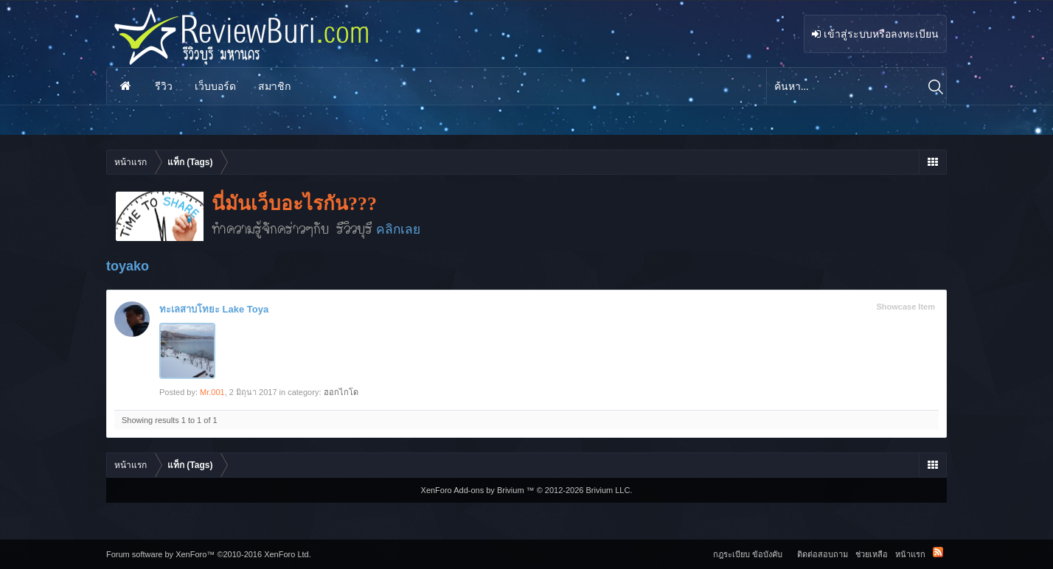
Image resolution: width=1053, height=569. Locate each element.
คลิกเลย (398, 229)
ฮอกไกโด (341, 392)
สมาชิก (274, 86)
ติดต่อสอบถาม (822, 554)
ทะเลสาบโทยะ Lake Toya (213, 309)
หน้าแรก (125, 86)
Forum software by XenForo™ (208, 554)
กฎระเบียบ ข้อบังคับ (747, 554)
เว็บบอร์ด (215, 86)
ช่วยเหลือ (871, 554)
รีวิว (164, 86)
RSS (938, 552)
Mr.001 (212, 392)
